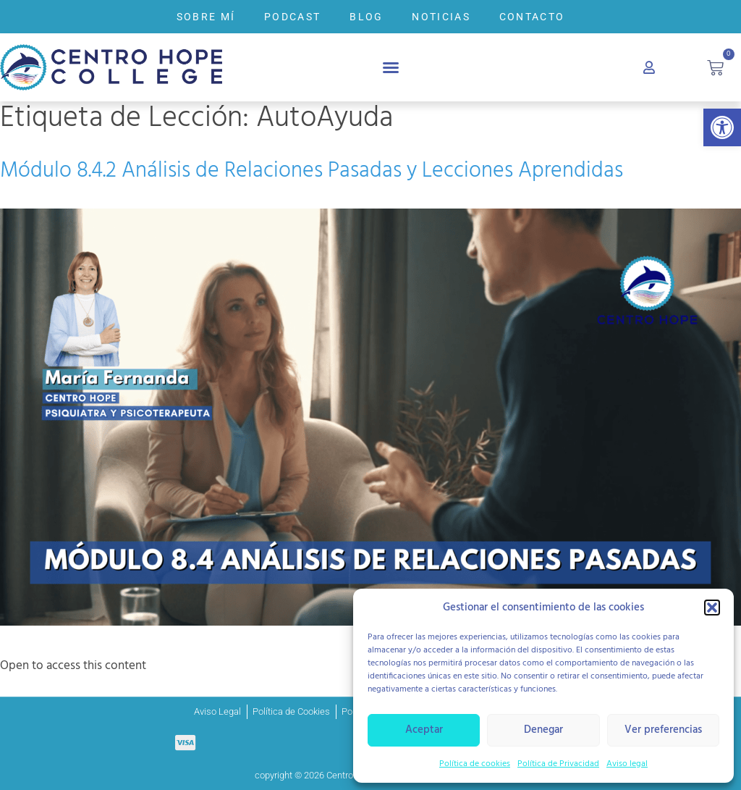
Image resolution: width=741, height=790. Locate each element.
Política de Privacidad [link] (558, 764)
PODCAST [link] (292, 16)
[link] (722, 127)
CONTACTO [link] (531, 16)
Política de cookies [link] (474, 764)
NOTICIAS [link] (441, 16)
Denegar (543, 730)
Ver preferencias (663, 730)
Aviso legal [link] (627, 764)
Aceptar (424, 730)
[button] (712, 607)
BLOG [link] (366, 16)
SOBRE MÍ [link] (206, 16)
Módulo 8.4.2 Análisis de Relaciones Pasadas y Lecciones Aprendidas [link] (311, 171)
